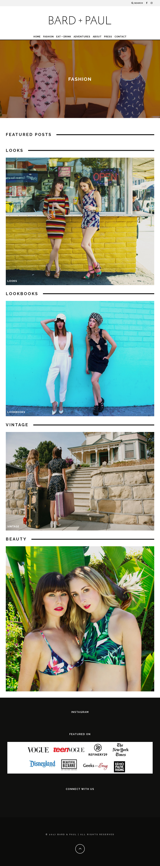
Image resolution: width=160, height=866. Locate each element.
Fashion (48, 36)
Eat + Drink (63, 36)
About (97, 36)
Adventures (82, 36)
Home (37, 36)
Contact (121, 36)
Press (108, 36)
